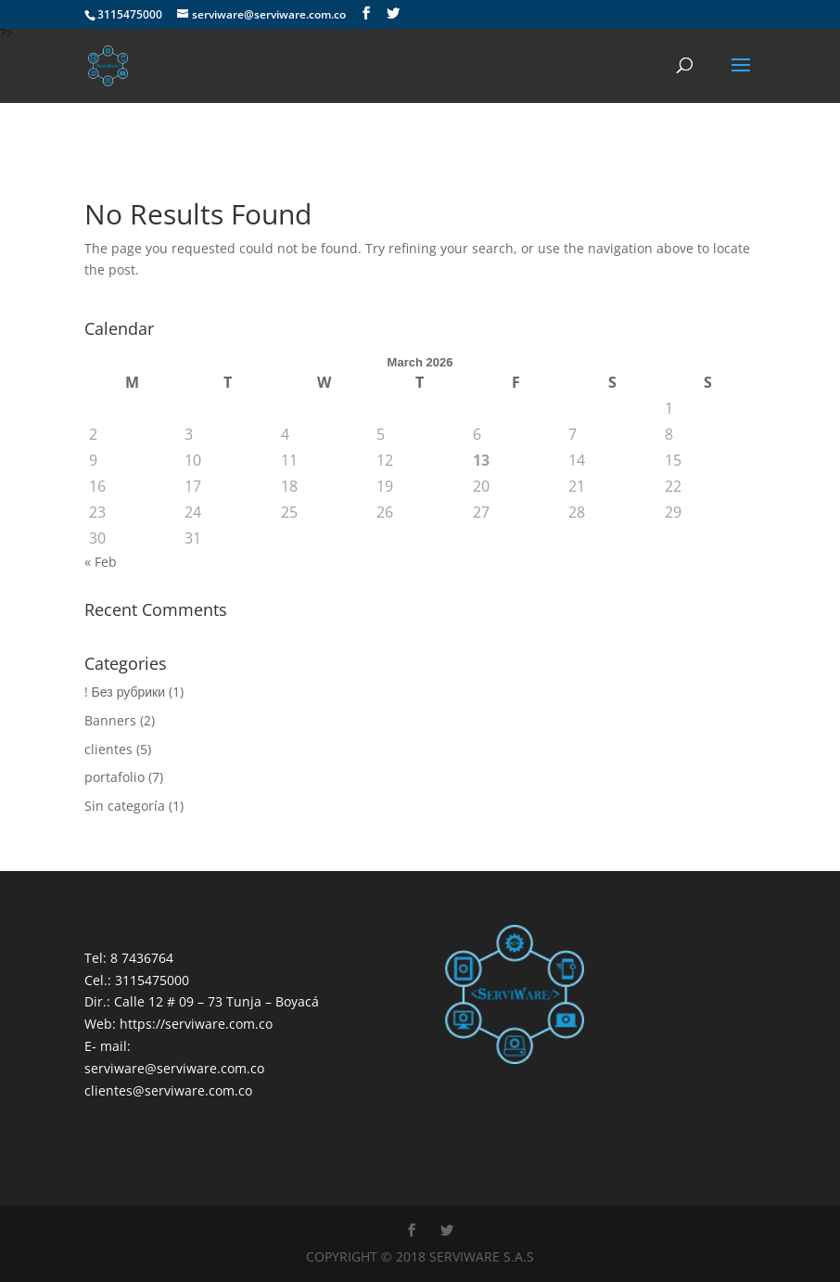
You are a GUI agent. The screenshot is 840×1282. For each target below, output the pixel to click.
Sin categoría (124, 805)
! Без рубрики (124, 691)
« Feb (100, 561)
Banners (110, 720)
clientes (108, 749)
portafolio (114, 777)
